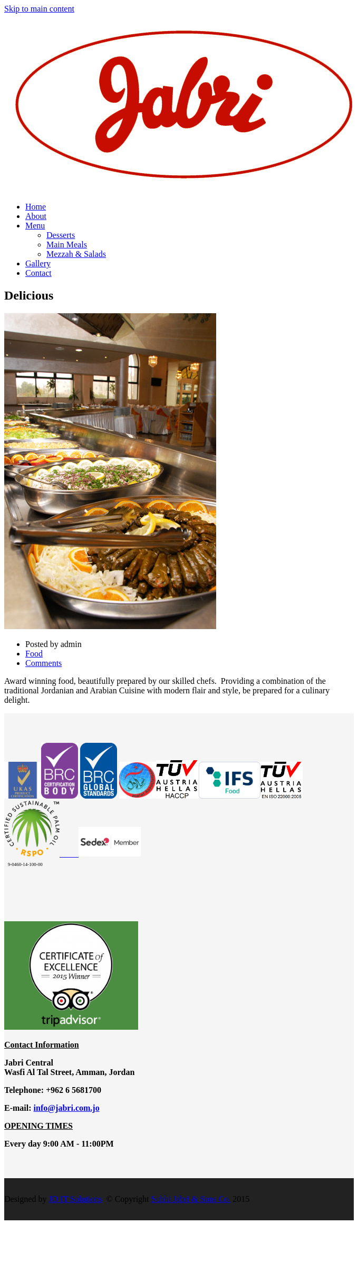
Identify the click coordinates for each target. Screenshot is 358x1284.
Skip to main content (39, 8)
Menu (35, 225)
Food (34, 653)
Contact (38, 272)
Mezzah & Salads (76, 254)
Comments (43, 663)
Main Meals (66, 244)
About (35, 216)
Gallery (38, 263)
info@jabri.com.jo (67, 1107)
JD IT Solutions (75, 1199)
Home (35, 206)
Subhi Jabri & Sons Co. (191, 1199)
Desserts (60, 235)
